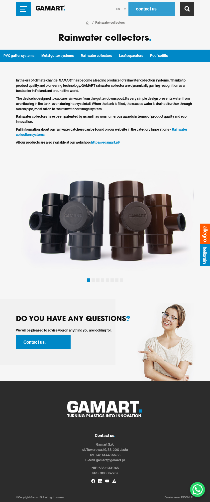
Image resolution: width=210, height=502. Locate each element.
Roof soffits (159, 56)
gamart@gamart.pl (110, 460)
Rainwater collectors (96, 56)
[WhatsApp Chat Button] (197, 489)
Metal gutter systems (57, 56)
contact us (147, 9)
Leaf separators (131, 56)
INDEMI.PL (187, 497)
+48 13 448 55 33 (107, 455)
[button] (88, 280)
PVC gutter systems (18, 56)
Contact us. (34, 342)
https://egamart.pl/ (105, 142)
